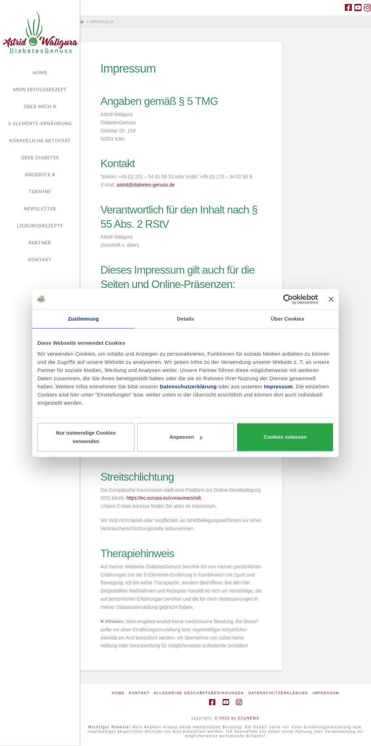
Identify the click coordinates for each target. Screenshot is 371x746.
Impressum (325, 693)
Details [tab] (185, 319)
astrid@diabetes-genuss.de (145, 185)
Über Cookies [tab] (287, 319)
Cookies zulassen (285, 437)
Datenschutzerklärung (278, 693)
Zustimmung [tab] (83, 319)
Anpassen (186, 437)
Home (118, 693)
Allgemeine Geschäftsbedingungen (199, 693)
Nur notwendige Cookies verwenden (86, 437)
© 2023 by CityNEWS (237, 718)
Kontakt (139, 693)
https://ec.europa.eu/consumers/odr (163, 498)
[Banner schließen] (331, 299)
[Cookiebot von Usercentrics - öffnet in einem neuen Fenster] (288, 299)
